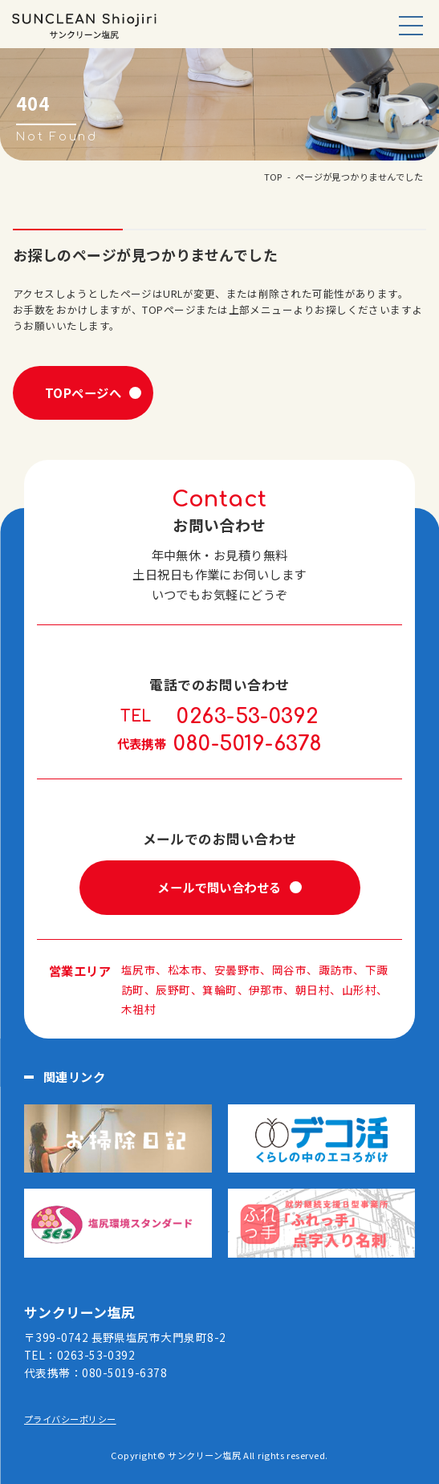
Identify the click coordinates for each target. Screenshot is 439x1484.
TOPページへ (83, 392)
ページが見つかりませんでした (359, 176)
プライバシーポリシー (70, 1419)
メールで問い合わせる (219, 887)
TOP (273, 176)
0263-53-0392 (247, 716)
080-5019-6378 (248, 743)
